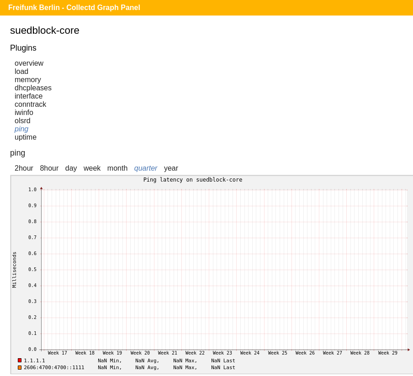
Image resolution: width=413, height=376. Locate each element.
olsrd (23, 121)
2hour (24, 168)
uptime (26, 137)
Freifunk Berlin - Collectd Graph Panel (74, 7)
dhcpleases (33, 88)
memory (28, 80)
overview (29, 63)
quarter (146, 168)
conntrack (30, 104)
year (171, 168)
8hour (49, 168)
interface (28, 96)
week (92, 168)
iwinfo (24, 112)
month (117, 168)
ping (21, 129)
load (21, 71)
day (71, 168)
